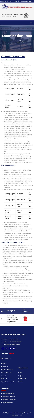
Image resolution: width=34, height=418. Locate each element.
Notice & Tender (7, 370)
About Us (5, 367)
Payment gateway (26, 1)
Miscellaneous (6, 379)
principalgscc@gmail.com (12, 344)
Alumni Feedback (7, 402)
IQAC (20, 376)
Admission (5, 376)
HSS (16, 1)
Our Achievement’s (8, 382)
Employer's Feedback (9, 399)
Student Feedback (8, 393)
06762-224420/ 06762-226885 (12, 342)
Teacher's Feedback (8, 396)
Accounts (3, 1)
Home (11, 41)
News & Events (7, 373)
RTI (10, 1)
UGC (20, 382)
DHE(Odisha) (23, 379)
